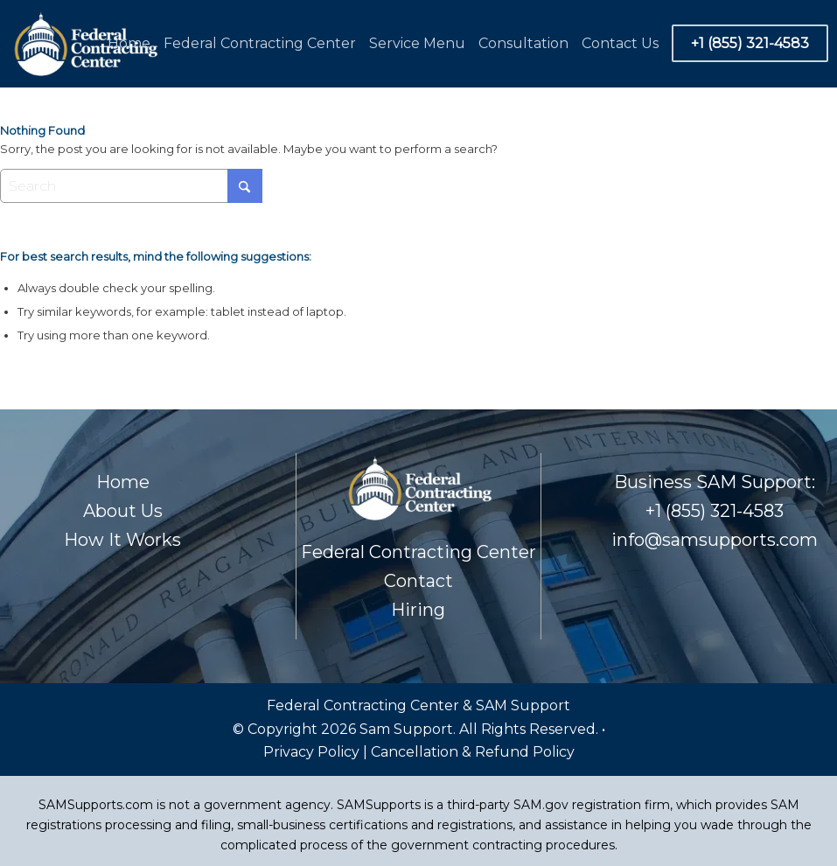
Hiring (418, 609)
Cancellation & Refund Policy (473, 752)
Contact (418, 580)
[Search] (131, 186)
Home (123, 481)
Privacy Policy (313, 752)
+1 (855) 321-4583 (714, 510)
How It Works (122, 539)
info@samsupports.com (714, 539)
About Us (123, 510)
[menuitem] (131, 44)
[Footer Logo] (84, 44)
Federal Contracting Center (418, 551)
